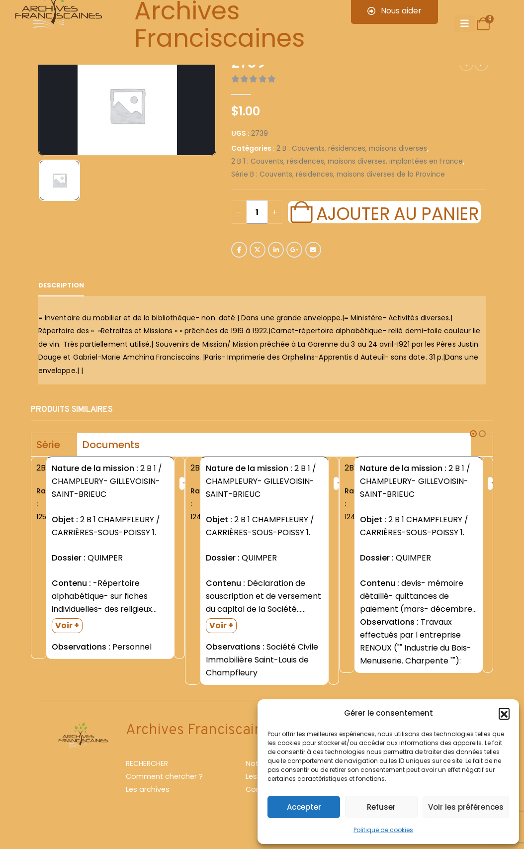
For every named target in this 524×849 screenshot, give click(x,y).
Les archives (148, 789)
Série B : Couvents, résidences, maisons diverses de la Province (338, 174)
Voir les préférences (466, 807)
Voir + (67, 625)
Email (313, 250)
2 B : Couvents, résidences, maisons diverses (351, 148)
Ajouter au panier (397, 212)
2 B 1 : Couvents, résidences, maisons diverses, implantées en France (347, 161)
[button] (504, 713)
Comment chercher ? (164, 776)
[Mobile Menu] (464, 23)
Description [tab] (61, 285)
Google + (294, 250)
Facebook (239, 250)
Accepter (304, 807)
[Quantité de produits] (257, 212)
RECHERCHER (147, 763)
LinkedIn (276, 250)
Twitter (257, 250)
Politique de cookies (383, 830)
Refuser (381, 807)
